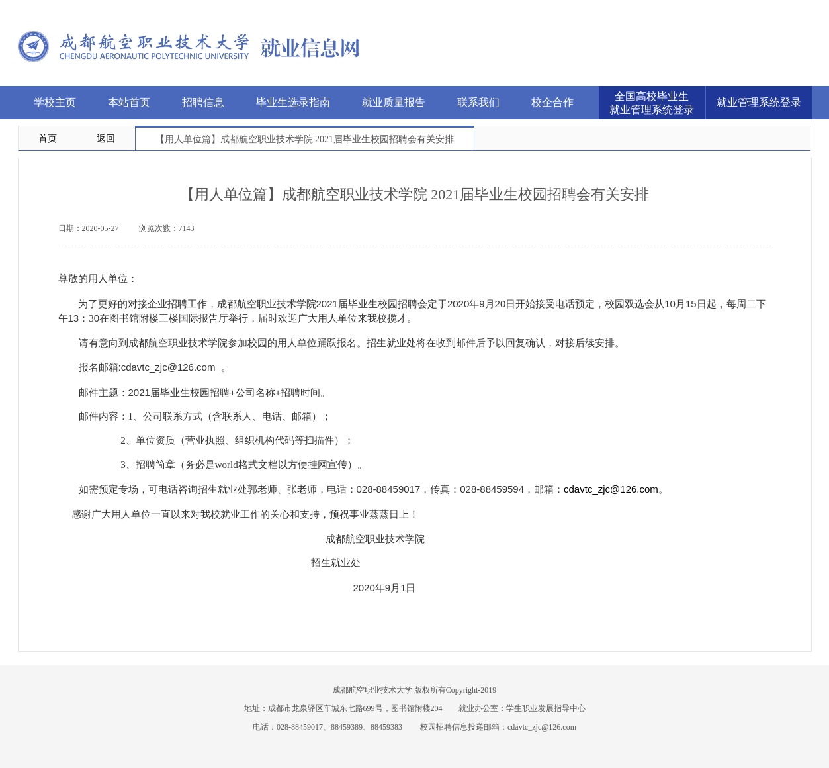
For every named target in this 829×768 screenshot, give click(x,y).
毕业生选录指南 (293, 102)
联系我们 (478, 102)
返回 (106, 139)
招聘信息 (203, 102)
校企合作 (552, 102)
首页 (47, 139)
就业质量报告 (393, 102)
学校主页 (55, 102)
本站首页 (129, 102)
